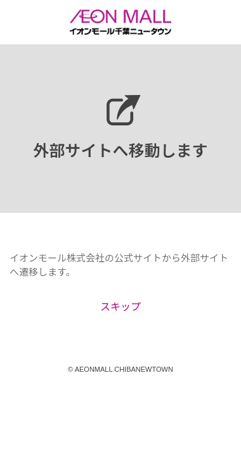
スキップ (120, 306)
